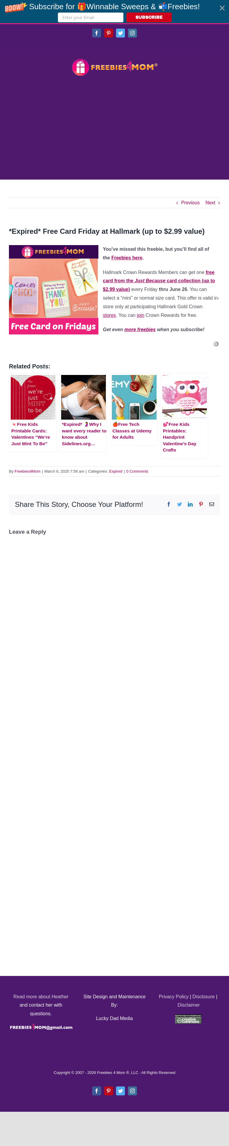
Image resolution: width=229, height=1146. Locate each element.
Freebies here (126, 257)
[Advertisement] (114, 128)
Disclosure (203, 996)
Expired (115, 471)
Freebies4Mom (28, 471)
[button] (114, 11)
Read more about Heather (41, 996)
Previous (190, 202)
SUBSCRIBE (149, 17)
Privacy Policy (174, 996)
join (140, 315)
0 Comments (137, 471)
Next (210, 202)
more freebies (140, 329)
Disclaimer (188, 1005)
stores (109, 315)
